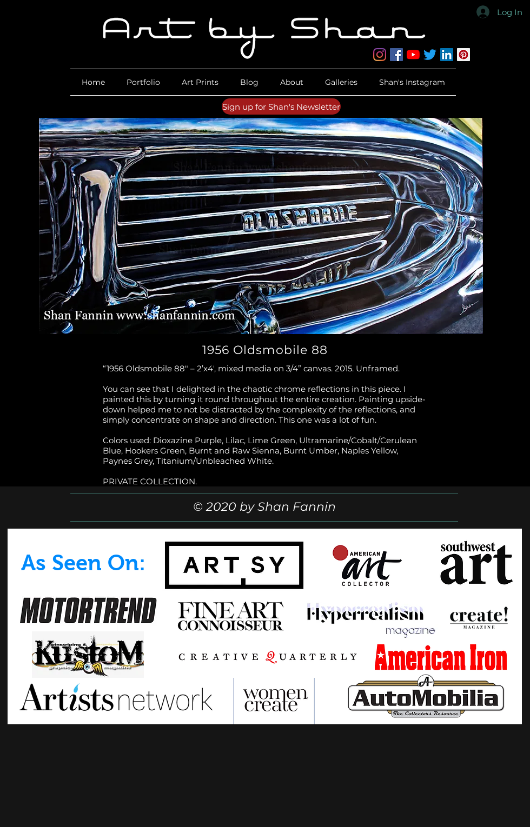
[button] (291, 82)
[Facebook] (396, 54)
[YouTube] (413, 54)
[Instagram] (379, 54)
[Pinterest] (463, 54)
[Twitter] (429, 54)
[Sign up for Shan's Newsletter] (281, 106)
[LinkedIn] (446, 54)
